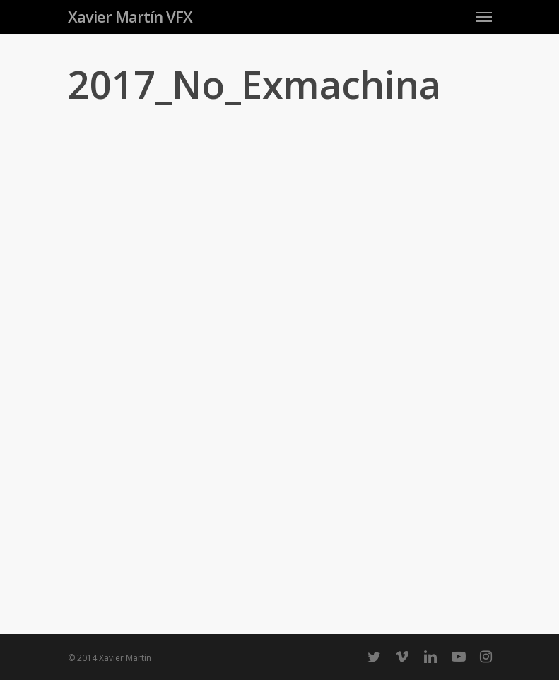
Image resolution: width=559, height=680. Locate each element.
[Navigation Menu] (484, 16)
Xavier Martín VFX (130, 16)
